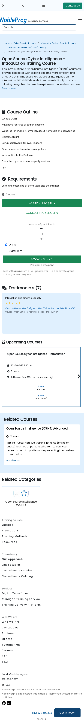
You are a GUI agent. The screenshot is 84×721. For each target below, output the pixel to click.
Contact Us (73, 5)
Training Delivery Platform (21, 605)
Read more (9, 88)
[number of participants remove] (42, 228)
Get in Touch (67, 713)
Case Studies (11, 565)
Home (6, 43)
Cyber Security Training (25, 43)
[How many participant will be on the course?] (42, 234)
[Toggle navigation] (80, 20)
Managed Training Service (21, 599)
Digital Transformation (18, 593)
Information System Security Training (58, 43)
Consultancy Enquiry (17, 571)
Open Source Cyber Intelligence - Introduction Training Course (36, 51)
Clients (7, 639)
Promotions (10, 530)
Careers (8, 650)
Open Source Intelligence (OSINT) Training (27, 47)
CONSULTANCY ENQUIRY (42, 213)
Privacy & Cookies (42, 713)
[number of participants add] (42, 239)
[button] (78, 376)
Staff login (42, 719)
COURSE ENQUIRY (42, 203)
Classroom (15, 251)
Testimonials (11, 645)
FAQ (5, 656)
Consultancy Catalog (17, 576)
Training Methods (14, 536)
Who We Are (11, 622)
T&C (5, 662)
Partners (8, 633)
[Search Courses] (39, 27)
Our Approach (12, 559)
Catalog (8, 525)
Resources (9, 542)
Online (13, 244)
